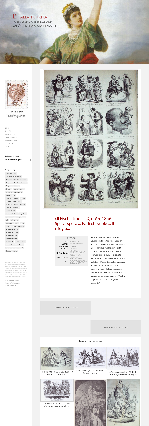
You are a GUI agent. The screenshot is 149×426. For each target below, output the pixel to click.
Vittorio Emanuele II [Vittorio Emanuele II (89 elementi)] (11, 250)
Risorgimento (75, 264)
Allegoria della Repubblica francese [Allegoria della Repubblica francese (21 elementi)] (16, 182)
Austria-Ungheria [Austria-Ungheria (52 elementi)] (19, 188)
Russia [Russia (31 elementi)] (23, 241)
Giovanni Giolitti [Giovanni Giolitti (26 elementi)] (10, 210)
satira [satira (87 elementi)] (7, 244)
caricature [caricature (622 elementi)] (9, 191)
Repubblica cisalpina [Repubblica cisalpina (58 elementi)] (12, 229)
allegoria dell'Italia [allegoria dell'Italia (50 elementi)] (11, 173)
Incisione (73, 246)
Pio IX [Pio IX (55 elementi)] (22, 222)
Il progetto (10, 134)
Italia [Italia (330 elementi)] (7, 219)
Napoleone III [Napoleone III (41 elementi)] (9, 222)
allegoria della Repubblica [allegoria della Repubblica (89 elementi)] (13, 176)
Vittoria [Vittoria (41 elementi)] (21, 247)
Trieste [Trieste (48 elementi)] (8, 247)
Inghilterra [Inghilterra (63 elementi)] (21, 216)
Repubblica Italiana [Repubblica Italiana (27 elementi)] (11, 235)
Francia (79, 261)
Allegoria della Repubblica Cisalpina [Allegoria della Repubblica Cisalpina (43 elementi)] (16, 179)
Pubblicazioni (11, 137)
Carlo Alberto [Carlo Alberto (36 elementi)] (18, 191)
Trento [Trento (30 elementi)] (21, 244)
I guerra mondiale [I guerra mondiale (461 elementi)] (11, 216)
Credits (8, 146)
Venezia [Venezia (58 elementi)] (14, 247)
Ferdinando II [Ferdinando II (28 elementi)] (17, 201)
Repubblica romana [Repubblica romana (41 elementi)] (11, 238)
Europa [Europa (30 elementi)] (22, 198)
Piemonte (79, 262)
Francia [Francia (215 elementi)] (22, 204)
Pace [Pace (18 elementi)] (16, 222)
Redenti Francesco (76, 244)
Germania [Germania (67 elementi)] (16, 207)
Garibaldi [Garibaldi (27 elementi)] (8, 207)
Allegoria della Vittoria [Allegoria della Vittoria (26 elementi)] (12, 185)
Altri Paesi (73, 259)
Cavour (72, 261)
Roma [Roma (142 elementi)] (17, 241)
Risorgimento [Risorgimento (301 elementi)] (9, 241)
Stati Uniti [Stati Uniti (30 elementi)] (14, 244)
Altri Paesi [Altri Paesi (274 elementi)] (9, 188)
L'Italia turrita (14, 280)
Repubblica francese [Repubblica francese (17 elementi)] (12, 232)
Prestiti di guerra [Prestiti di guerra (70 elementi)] (11, 225)
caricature (81, 260)
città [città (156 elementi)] (13, 194)
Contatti (9, 143)
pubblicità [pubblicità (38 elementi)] (21, 225)
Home (7, 128)
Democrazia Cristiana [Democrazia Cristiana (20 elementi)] (12, 198)
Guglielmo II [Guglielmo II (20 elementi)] (22, 213)
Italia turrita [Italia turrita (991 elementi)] (14, 219)
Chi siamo (9, 131)
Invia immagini (11, 140)
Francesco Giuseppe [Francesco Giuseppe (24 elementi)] (12, 204)
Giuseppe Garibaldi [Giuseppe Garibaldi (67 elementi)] (11, 213)
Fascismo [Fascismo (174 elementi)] (8, 201)
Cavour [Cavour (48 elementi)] (8, 194)
